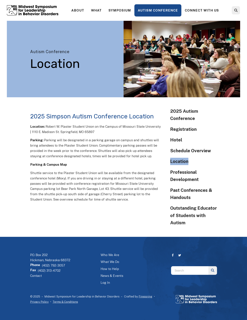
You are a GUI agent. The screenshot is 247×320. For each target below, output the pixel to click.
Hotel (176, 139)
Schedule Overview (190, 150)
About (77, 10)
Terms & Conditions (65, 302)
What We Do (110, 262)
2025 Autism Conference (184, 114)
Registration (183, 129)
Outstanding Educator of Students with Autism (193, 215)
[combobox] (189, 270)
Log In (105, 282)
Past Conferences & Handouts (191, 193)
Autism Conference (158, 10)
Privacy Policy (39, 302)
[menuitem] (78, 10)
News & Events (112, 276)
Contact (36, 276)
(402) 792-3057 (53, 265)
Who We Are (110, 255)
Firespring (145, 296)
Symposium (120, 10)
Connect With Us (202, 10)
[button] (236, 10)
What (96, 10)
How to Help (110, 269)
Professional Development (184, 175)
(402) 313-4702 (49, 270)
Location (179, 161)
